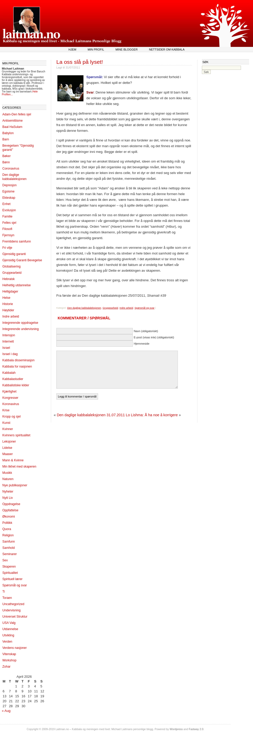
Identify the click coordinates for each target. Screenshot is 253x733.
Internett (8, 341)
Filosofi (7, 229)
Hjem (72, 49)
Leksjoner (9, 441)
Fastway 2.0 (196, 729)
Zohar (6, 666)
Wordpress (176, 729)
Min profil (96, 49)
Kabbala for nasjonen (17, 366)
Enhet (6, 204)
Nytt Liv (7, 498)
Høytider (8, 310)
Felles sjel (9, 223)
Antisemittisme (12, 120)
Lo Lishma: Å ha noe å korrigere (152, 415)
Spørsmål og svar (14, 585)
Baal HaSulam (12, 127)
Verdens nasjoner (14, 648)
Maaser (7, 454)
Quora (6, 529)
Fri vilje (7, 248)
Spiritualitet (10, 573)
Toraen (7, 598)
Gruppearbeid (11, 273)
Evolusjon (9, 210)
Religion (8, 535)
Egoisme (8, 191)
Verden (7, 641)
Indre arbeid (10, 316)
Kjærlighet (9, 391)
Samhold (8, 548)
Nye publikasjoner (14, 485)
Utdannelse (10, 629)
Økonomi (8, 516)
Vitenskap (9, 654)
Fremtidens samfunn (16, 241)
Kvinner (7, 429)
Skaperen (9, 566)
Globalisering (11, 266)
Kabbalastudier (12, 379)
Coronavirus (10, 168)
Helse (6, 298)
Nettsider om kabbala (166, 49)
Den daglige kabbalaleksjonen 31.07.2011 (91, 415)
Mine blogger (127, 49)
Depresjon (9, 185)
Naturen (8, 479)
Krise (5, 410)
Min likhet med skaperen (19, 466)
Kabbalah (9, 373)
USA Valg (8, 623)
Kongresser (10, 398)
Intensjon (8, 335)
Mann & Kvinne (12, 460)
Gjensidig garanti (14, 254)
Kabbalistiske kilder (15, 385)
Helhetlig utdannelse (16, 285)
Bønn (6, 162)
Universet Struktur (14, 616)
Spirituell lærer (12, 579)
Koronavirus (10, 404)
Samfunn (8, 541)
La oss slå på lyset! (79, 62)
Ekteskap (8, 198)
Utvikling (8, 635)
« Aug (6, 711)
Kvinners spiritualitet (16, 435)
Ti (3, 591)
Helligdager (10, 291)
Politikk (7, 523)
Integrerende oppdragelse (20, 323)
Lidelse (7, 448)
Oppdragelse (11, 504)
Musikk (7, 473)
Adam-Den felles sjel (16, 114)
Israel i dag (10, 354)
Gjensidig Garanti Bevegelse (22, 260)
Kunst (6, 423)
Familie (7, 216)
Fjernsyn (8, 235)
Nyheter (7, 491)
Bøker (6, 156)
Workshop (9, 660)
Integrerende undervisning (20, 329)
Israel (6, 348)
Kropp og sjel (11, 416)
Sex (5, 560)
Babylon (8, 133)
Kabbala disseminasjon (18, 360)
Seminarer (9, 554)
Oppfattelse (10, 510)
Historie (7, 304)
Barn (5, 139)
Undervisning (11, 610)
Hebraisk (8, 279)
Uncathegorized (13, 604)
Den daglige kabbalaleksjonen (84, 307)
